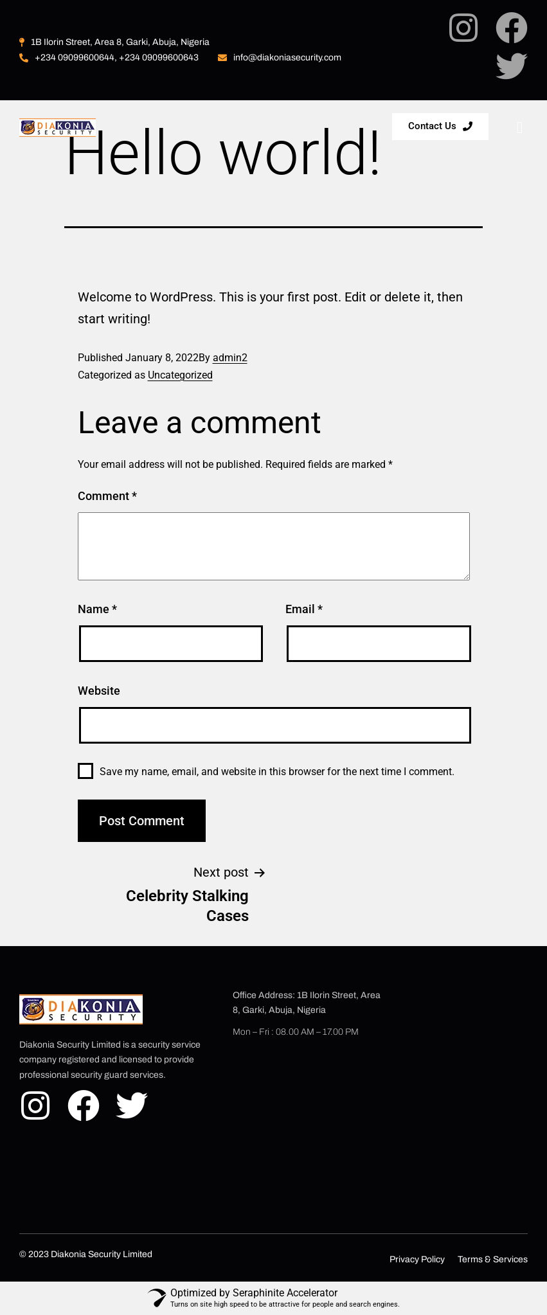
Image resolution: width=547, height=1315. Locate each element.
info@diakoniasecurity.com (279, 57)
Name (97, 609)
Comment (107, 496)
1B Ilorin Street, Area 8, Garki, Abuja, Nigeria (114, 42)
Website (99, 690)
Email (304, 609)
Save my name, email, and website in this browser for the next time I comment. (277, 771)
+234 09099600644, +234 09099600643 (109, 57)
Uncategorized (180, 375)
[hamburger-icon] (519, 128)
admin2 (230, 358)
